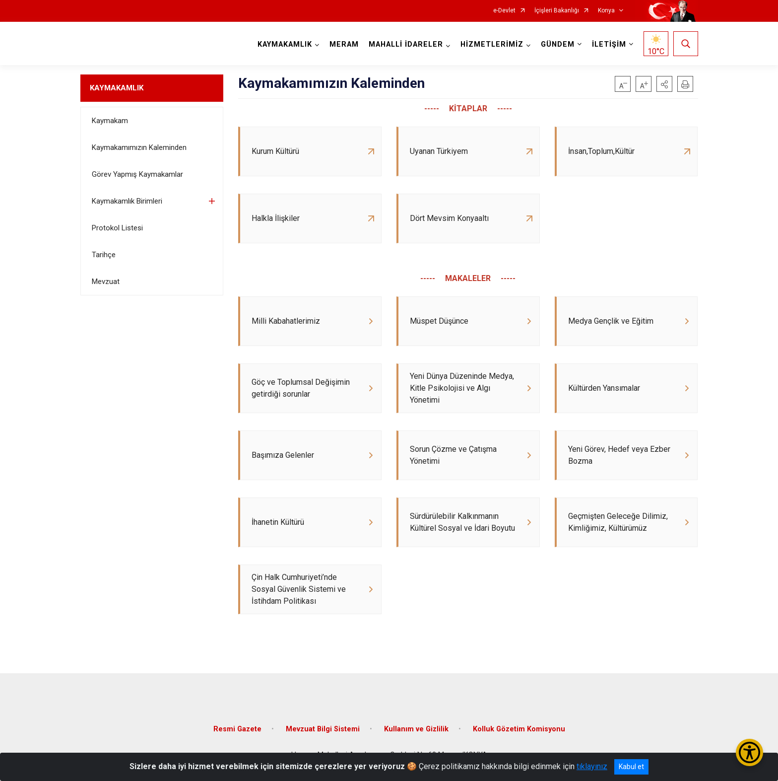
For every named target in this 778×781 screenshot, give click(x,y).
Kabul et (631, 767)
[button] (664, 84)
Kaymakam (110, 120)
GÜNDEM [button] (558, 44)
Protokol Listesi (117, 227)
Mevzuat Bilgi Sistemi (323, 729)
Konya (606, 10)
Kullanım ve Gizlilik (416, 729)
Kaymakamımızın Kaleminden (139, 147)
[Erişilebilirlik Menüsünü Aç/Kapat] (749, 752)
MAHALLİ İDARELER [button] (406, 44)
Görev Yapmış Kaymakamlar (137, 174)
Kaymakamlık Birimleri (127, 201)
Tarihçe (104, 254)
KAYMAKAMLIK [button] (285, 44)
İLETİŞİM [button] (609, 44)
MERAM (344, 44)
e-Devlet (504, 10)
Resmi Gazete (237, 729)
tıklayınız (592, 766)
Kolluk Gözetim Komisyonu (519, 729)
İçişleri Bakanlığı (556, 10)
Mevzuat (106, 281)
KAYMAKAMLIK (116, 87)
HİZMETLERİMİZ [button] (491, 44)
